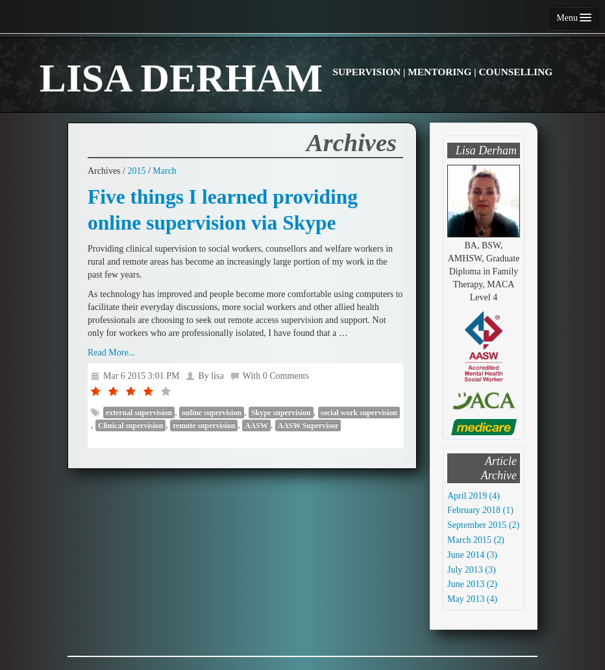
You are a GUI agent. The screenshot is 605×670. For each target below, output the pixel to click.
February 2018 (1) (480, 510)
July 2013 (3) (471, 570)
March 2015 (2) (475, 540)
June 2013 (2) (472, 584)
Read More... (111, 352)
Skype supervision (281, 412)
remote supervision (204, 425)
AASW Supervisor (308, 425)
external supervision (139, 412)
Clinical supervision (130, 425)
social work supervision (359, 412)
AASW (256, 425)
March (165, 171)
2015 (136, 171)
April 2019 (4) (473, 496)
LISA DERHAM (296, 78)
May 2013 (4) (472, 599)
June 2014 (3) (472, 555)
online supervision (211, 412)
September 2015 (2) (483, 525)
